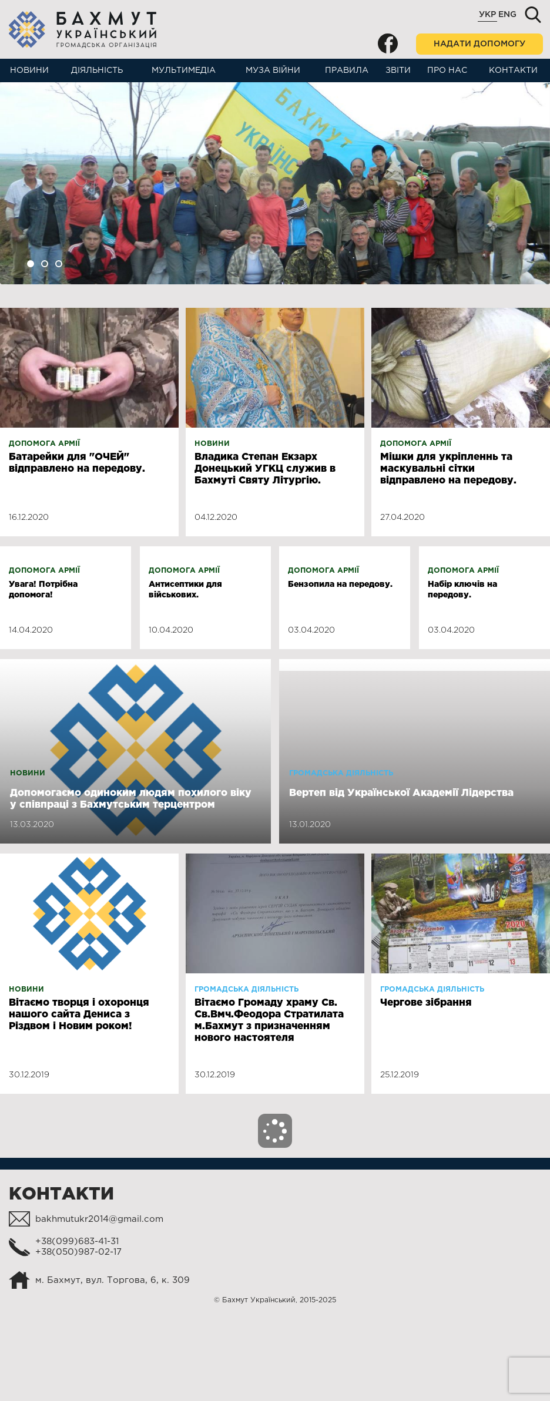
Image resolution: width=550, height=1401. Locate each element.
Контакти (513, 70)
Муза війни (273, 70)
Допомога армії (44, 444)
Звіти (398, 70)
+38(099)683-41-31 (77, 1321)
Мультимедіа (184, 70)
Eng (507, 14)
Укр (487, 14)
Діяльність (97, 70)
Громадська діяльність (341, 853)
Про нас (447, 70)
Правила (346, 70)
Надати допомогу (479, 44)
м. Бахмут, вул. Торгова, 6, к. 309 (112, 1360)
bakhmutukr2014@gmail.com (99, 1299)
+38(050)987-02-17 (78, 1332)
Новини (29, 70)
